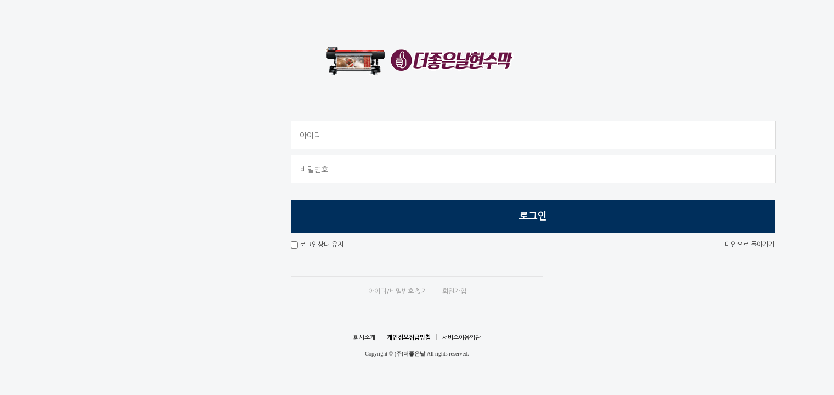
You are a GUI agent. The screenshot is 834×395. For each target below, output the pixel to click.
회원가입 (454, 291)
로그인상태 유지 (321, 244)
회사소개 (364, 338)
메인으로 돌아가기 (750, 244)
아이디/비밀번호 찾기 (397, 291)
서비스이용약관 (461, 338)
